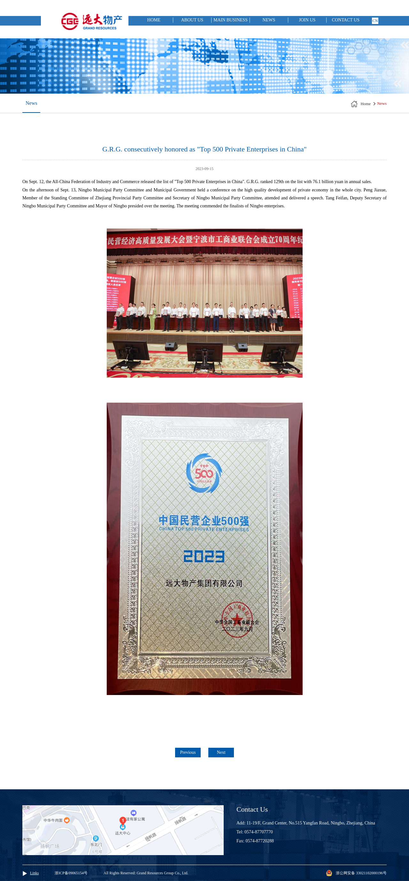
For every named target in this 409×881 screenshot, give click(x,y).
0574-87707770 (258, 832)
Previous (188, 752)
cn (375, 21)
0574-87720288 (259, 840)
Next (221, 752)
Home (153, 20)
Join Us (307, 20)
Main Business (230, 20)
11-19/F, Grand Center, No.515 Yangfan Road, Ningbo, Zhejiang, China (311, 823)
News (269, 20)
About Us (192, 20)
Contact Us (345, 20)
